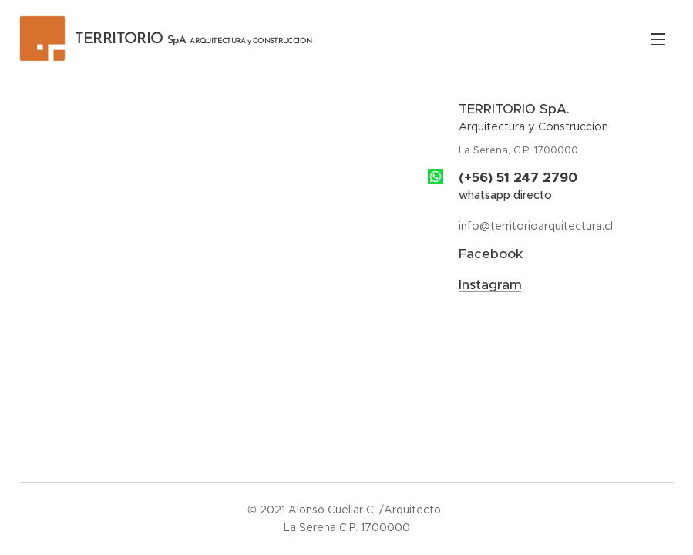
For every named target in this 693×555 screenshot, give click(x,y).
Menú (658, 39)
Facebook (491, 253)
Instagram (490, 284)
